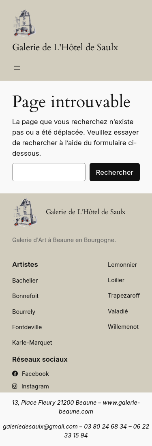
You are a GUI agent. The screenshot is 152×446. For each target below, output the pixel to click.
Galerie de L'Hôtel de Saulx (65, 47)
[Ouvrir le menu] (17, 68)
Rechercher (114, 172)
